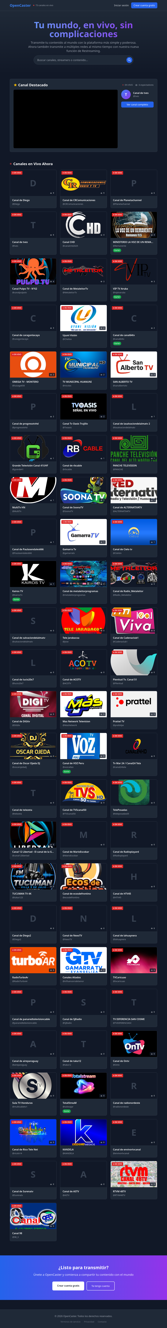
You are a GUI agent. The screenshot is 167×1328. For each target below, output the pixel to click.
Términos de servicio (70, 1321)
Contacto (102, 1321)
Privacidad (89, 1321)
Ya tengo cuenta (101, 1286)
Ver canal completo (137, 104)
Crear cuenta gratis (144, 5)
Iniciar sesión (121, 5)
